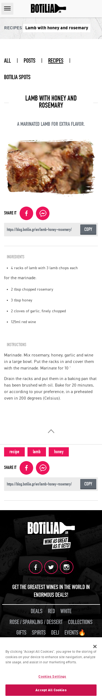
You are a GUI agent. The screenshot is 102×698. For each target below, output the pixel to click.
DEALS (36, 611)
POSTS (29, 60)
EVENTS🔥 (75, 632)
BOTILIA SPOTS (17, 77)
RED (51, 611)
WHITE (66, 611)
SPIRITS (39, 632)
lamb (37, 452)
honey (58, 452)
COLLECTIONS (80, 622)
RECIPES (55, 60)
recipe (14, 452)
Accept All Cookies (50, 691)
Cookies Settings (52, 678)
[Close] (95, 647)
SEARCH (96, 9)
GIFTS (21, 632)
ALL (7, 60)
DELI (55, 632)
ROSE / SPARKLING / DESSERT (36, 622)
